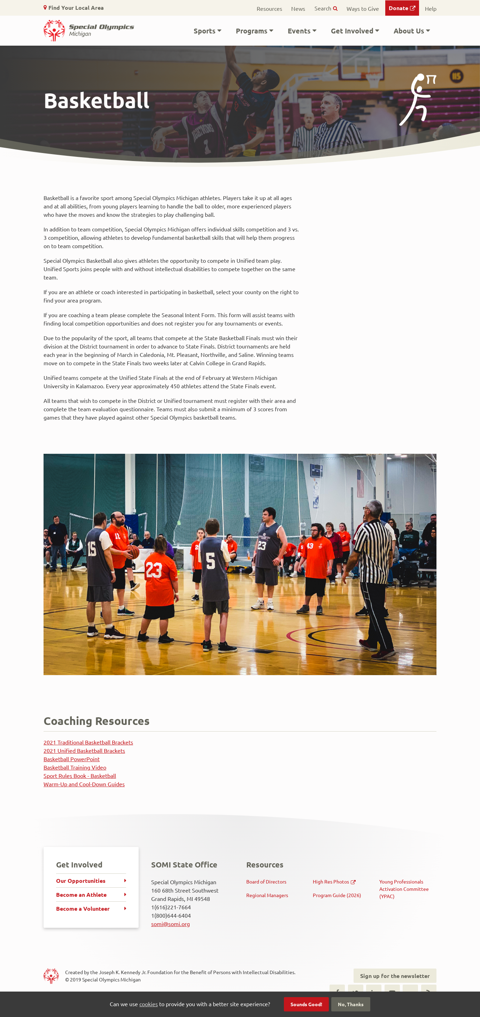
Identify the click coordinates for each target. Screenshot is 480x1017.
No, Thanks (351, 1004)
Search (323, 8)
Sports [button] (205, 30)
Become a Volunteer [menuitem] (83, 908)
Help (430, 8)
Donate (398, 8)
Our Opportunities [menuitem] (81, 880)
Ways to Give (363, 8)
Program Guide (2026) (337, 895)
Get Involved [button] (352, 30)
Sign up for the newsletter (395, 975)
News (298, 8)
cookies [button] (148, 1003)
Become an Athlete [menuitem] (81, 894)
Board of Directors (266, 881)
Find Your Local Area (76, 7)
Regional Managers (267, 895)
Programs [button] (252, 30)
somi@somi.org (170, 923)
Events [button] (299, 30)
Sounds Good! (306, 1004)
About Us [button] (409, 30)
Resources (269, 8)
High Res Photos (331, 881)
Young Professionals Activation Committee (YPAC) (404, 888)
